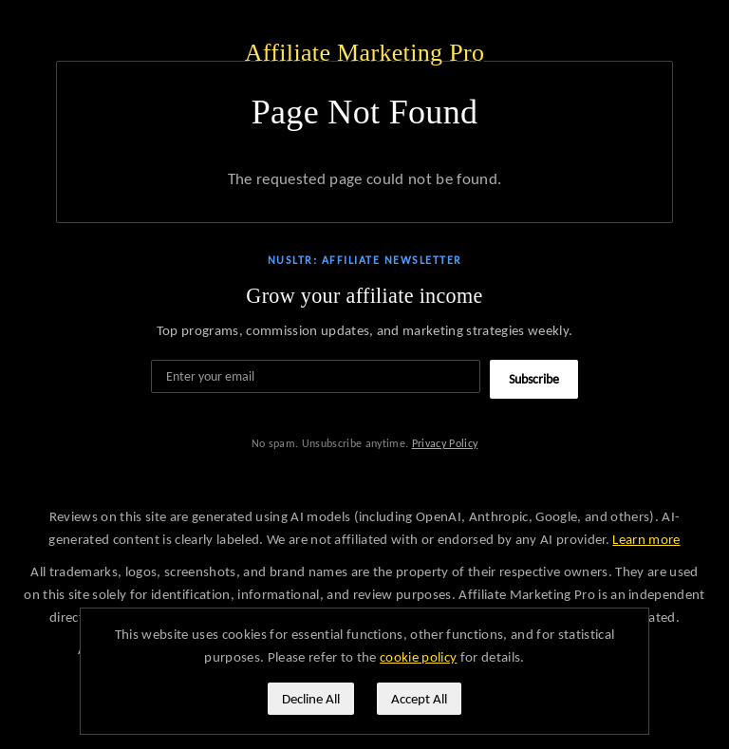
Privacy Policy (445, 443)
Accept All (419, 698)
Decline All (311, 698)
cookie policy (418, 656)
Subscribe (534, 379)
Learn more (646, 539)
